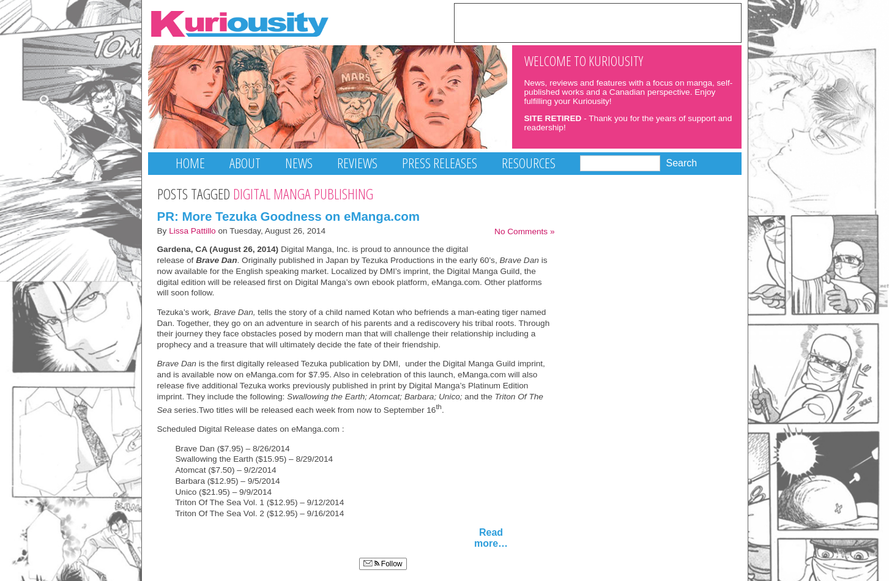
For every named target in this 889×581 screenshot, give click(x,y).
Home (190, 163)
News (299, 163)
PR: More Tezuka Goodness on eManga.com (288, 216)
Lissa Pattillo (192, 230)
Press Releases (439, 163)
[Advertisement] (598, 22)
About (245, 163)
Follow (383, 564)
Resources (529, 163)
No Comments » (524, 231)
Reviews (357, 163)
